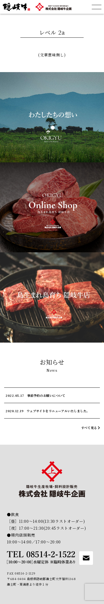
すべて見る (89, 427)
